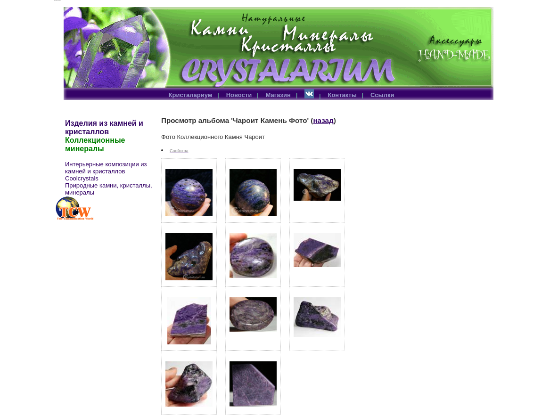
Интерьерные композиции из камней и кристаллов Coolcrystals (106, 171)
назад (323, 120)
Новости (239, 94)
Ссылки (382, 94)
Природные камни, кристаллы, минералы (108, 189)
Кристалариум (191, 94)
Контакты (342, 94)
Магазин (278, 94)
